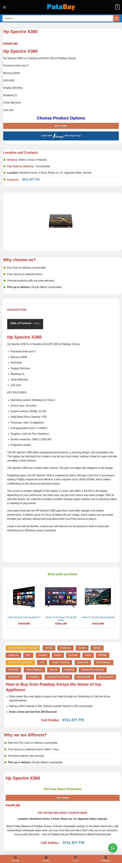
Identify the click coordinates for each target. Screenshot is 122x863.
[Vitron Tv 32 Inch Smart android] (98, 597)
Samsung (65, 648)
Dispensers (84, 677)
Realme (73, 655)
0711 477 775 (30, 179)
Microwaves (106, 677)
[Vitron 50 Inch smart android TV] (24, 597)
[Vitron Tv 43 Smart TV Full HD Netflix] (61, 597)
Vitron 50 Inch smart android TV (24, 617)
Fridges (69, 669)
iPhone (102, 655)
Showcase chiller (92, 669)
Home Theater (60, 662)
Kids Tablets (34, 669)
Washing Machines (58, 677)
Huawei (43, 655)
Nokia (58, 655)
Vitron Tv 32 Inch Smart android (98, 617)
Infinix (97, 648)
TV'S (42, 662)
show (36, 323)
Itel (28, 655)
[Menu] (4, 7)
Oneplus (13, 655)
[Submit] (116, 18)
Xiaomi (82, 648)
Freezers (14, 677)
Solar (53, 669)
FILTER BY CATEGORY (20, 662)
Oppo (88, 655)
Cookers (33, 677)
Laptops (13, 669)
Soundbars (103, 662)
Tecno (49, 648)
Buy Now (61, 125)
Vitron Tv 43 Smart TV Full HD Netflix (61, 619)
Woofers (82, 662)
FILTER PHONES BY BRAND (22, 648)
